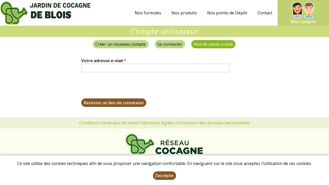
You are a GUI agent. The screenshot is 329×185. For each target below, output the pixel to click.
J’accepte (164, 175)
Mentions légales (158, 123)
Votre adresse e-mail (103, 60)
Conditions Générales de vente (108, 123)
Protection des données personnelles (214, 123)
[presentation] (120, 88)
